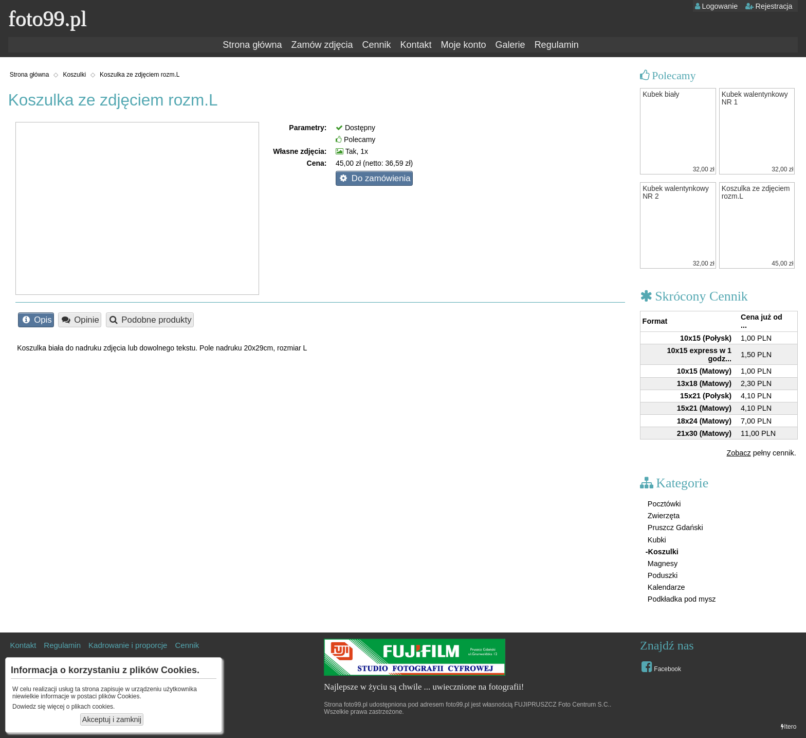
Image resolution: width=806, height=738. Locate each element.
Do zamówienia (374, 178)
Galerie (510, 45)
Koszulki (74, 74)
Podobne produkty (150, 320)
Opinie (80, 320)
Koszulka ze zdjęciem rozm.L (139, 74)
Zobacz (739, 453)
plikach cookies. (93, 706)
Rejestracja (769, 6)
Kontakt (415, 45)
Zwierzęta (663, 516)
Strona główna (252, 45)
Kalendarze (665, 587)
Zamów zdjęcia (322, 45)
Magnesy (661, 563)
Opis (36, 320)
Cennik (376, 45)
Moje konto (463, 45)
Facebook (661, 666)
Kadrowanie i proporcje (127, 645)
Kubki (656, 540)
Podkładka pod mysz (681, 599)
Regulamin (557, 45)
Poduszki (661, 575)
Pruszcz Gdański (674, 527)
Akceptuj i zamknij (111, 719)
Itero (788, 726)
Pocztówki (663, 504)
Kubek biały (661, 94)
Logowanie (716, 6)
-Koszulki (662, 552)
